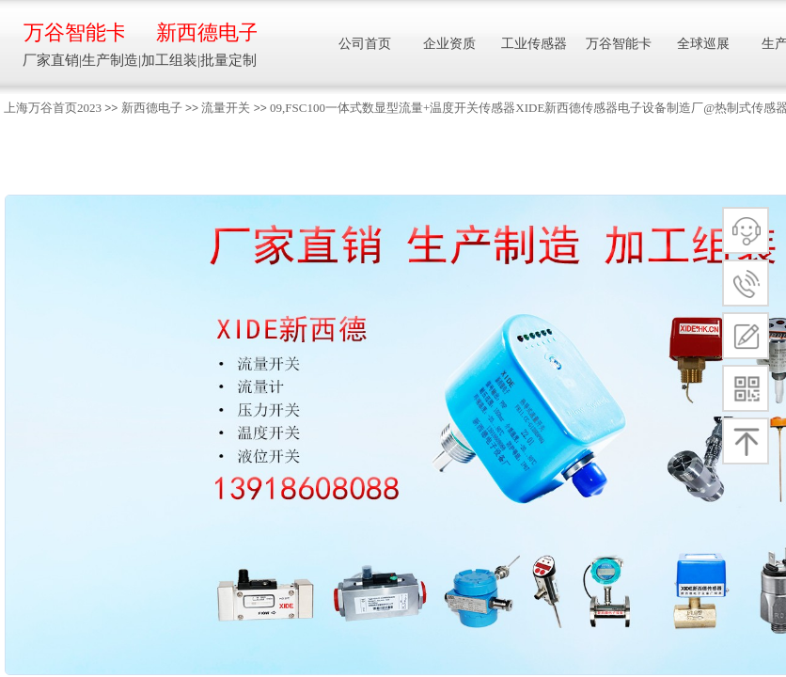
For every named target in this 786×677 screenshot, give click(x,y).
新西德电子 (151, 108)
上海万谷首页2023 (53, 108)
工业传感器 (534, 44)
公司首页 (364, 44)
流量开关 (225, 108)
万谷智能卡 (74, 32)
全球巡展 (703, 44)
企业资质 (449, 44)
